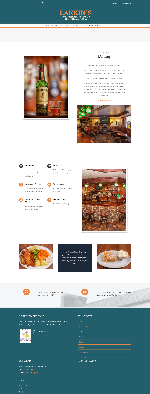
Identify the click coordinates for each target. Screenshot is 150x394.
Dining (81, 332)
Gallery (81, 342)
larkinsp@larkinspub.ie (30, 373)
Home (81, 322)
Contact (81, 347)
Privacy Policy (83, 352)
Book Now (82, 357)
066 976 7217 (116, 3)
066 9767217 (28, 369)
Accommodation (84, 327)
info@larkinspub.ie (126, 3)
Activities (82, 337)
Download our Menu (105, 100)
